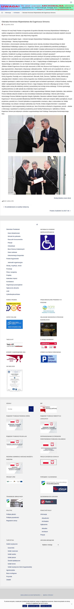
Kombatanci (10, 281)
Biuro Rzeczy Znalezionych (16, 249)
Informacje (8, 12)
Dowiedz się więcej (46, 606)
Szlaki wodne (12, 554)
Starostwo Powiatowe (13, 229)
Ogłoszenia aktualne (12, 288)
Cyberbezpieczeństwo (13, 294)
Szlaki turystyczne (11, 544)
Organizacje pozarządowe (14, 285)
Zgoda (24, 606)
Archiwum (45, 531)
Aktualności (45, 518)
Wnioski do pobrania (14, 236)
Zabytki (8, 579)
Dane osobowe (12, 252)
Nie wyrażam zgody (34, 606)
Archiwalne (16, 12)
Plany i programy (11, 272)
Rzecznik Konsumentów (15, 239)
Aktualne (44, 528)
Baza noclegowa (11, 573)
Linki (7, 291)
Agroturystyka (10, 570)
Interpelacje (11, 246)
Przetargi (9, 269)
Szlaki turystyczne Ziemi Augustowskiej (20, 567)
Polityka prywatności (12, 517)
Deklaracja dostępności (31, 595)
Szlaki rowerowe (13, 551)
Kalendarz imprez (11, 278)
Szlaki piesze (12, 557)
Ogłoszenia (43, 524)
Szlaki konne (12, 564)
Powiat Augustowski (12, 258)
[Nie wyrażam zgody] (72, 604)
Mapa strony (48, 595)
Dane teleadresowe (14, 233)
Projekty (8, 275)
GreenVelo (11, 548)
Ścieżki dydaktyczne (14, 560)
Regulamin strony (11, 520)
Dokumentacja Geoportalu (16, 255)
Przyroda (9, 576)
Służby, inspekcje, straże (13, 265)
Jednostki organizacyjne (15, 262)
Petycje (10, 242)
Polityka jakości (11, 514)
